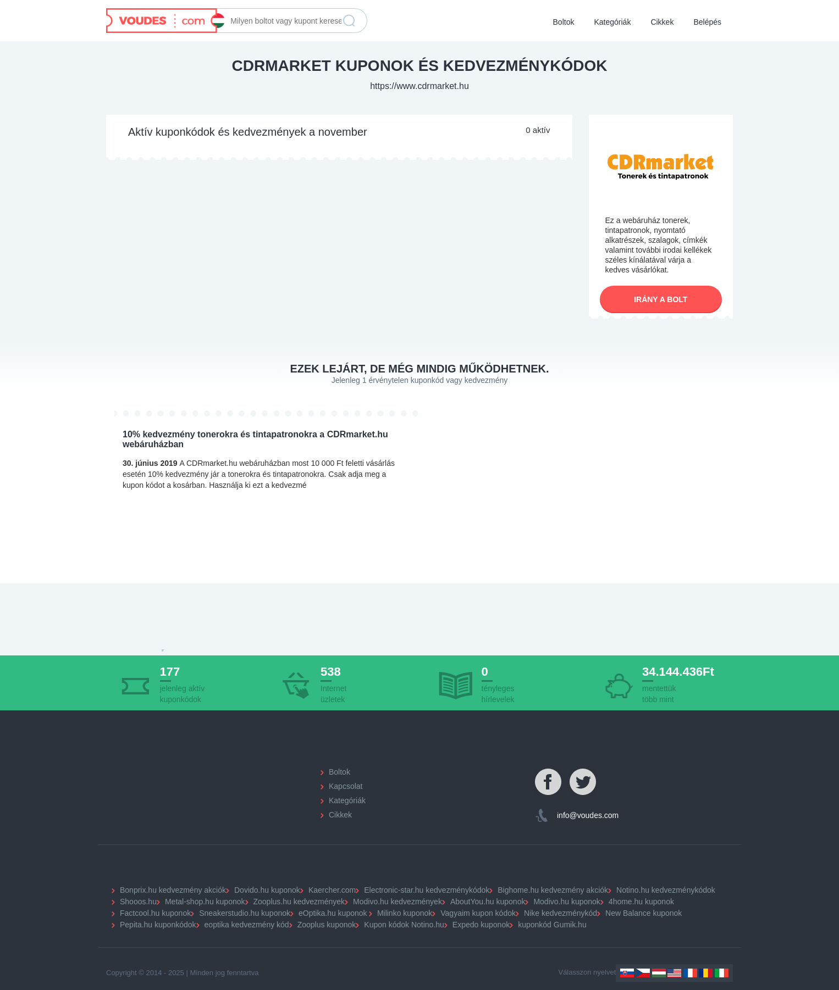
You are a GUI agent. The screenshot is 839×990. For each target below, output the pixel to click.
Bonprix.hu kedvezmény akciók (173, 890)
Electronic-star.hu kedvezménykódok (426, 890)
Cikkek (662, 22)
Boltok (564, 22)
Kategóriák (612, 22)
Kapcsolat (345, 786)
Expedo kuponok (481, 924)
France (690, 973)
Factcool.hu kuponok (155, 913)
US (674, 973)
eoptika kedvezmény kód (247, 924)
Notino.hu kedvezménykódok (665, 890)
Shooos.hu (138, 901)
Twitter (583, 782)
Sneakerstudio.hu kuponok (244, 913)
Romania (706, 973)
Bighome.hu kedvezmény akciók (553, 890)
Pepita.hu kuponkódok (158, 924)
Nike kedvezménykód (560, 913)
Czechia (643, 973)
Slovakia (627, 973)
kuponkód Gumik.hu (552, 924)
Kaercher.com (332, 890)
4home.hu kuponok (641, 901)
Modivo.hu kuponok (566, 901)
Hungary (659, 973)
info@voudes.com (588, 815)
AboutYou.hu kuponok (488, 901)
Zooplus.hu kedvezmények (299, 901)
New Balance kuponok (643, 913)
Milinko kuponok (404, 913)
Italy (721, 973)
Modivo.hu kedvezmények (397, 901)
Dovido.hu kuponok (267, 890)
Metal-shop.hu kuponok (205, 901)
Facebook (548, 782)
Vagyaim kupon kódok (478, 913)
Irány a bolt (660, 299)
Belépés (707, 22)
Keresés (349, 21)
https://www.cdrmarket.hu (419, 86)
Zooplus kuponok (326, 924)
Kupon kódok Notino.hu (404, 924)
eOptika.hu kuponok (333, 913)
